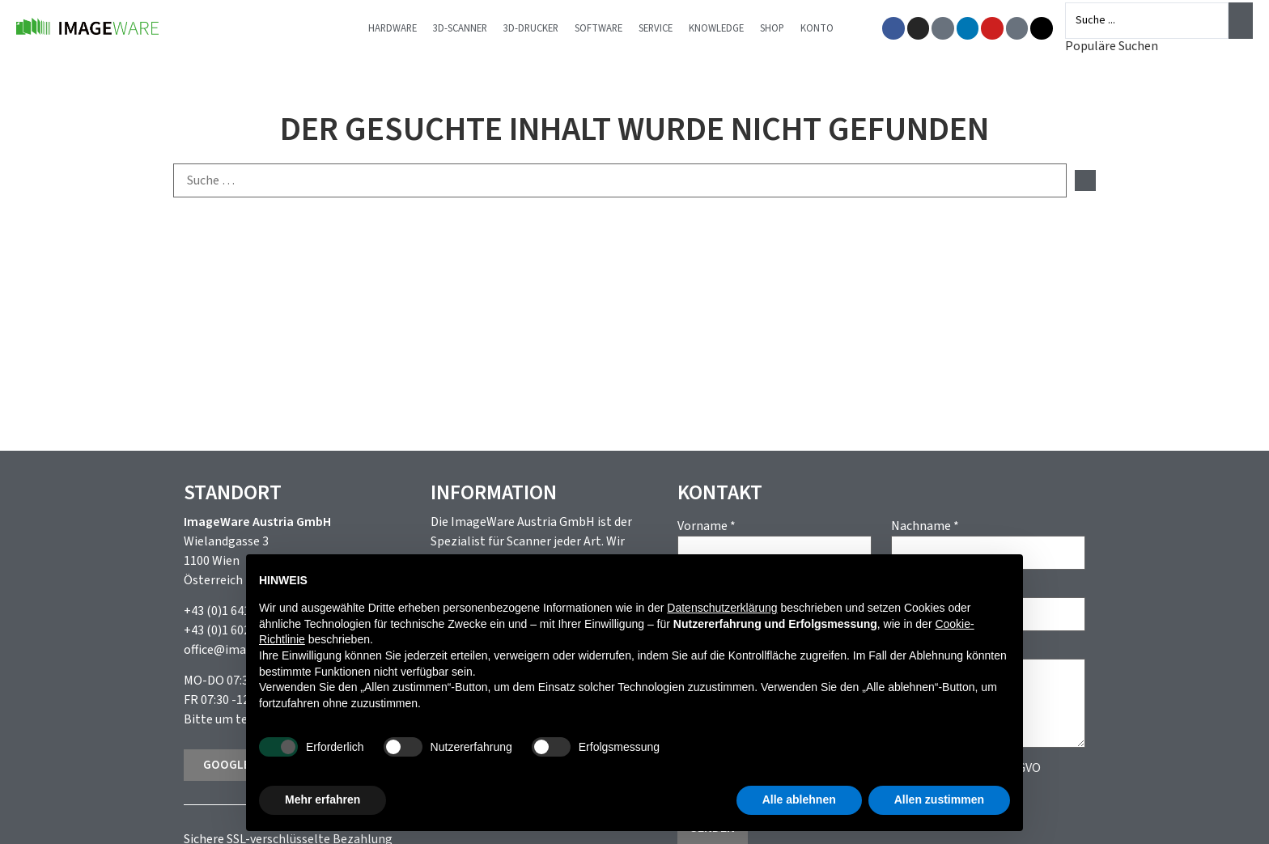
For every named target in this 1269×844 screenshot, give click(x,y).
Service (667, 28)
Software (610, 28)
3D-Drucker (542, 28)
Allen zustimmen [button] (939, 799)
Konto (828, 28)
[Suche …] (620, 180)
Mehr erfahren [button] (322, 799)
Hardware (404, 28)
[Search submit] (1241, 20)
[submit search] (1085, 180)
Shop (783, 28)
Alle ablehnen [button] (799, 799)
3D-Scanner (471, 28)
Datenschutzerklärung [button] (722, 607)
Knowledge (727, 28)
